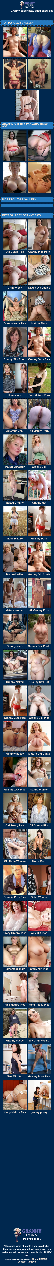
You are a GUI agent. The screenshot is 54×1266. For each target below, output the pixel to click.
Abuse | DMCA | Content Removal (33, 1260)
